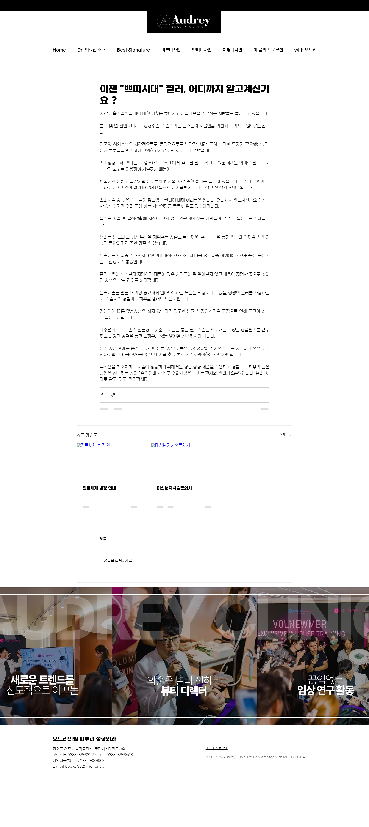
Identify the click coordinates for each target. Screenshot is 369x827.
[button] (133, 50)
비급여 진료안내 (217, 748)
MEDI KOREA (294, 757)
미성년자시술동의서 (174, 488)
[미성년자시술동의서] (184, 461)
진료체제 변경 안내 (99, 488)
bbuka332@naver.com (86, 766)
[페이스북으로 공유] (102, 395)
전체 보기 (286, 434)
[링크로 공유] (113, 395)
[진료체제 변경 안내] (110, 461)
